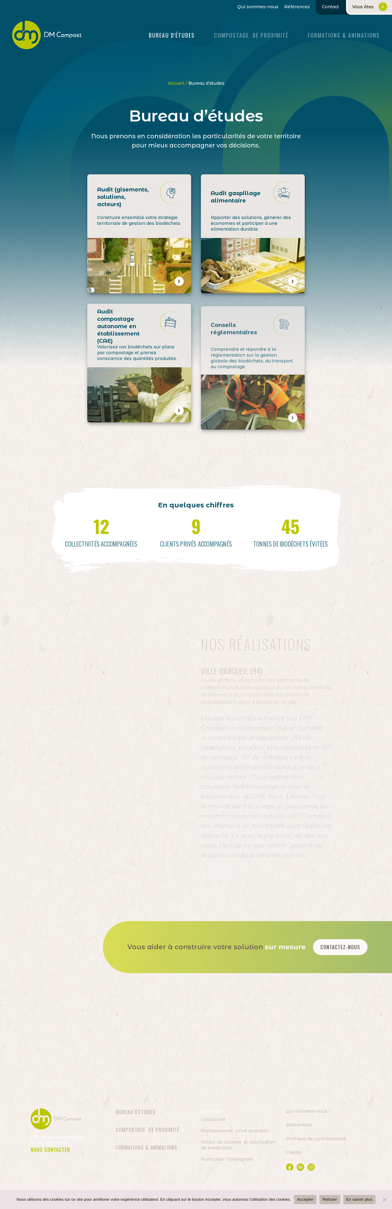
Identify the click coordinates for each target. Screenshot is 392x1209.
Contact (330, 6)
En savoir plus (359, 1199)
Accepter (305, 1199)
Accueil (176, 83)
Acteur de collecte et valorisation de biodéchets (238, 1145)
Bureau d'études (172, 35)
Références (297, 6)
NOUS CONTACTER (50, 1149)
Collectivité (213, 1119)
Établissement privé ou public (235, 1130)
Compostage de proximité (251, 35)
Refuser (329, 1199)
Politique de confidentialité (316, 1138)
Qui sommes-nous (257, 6)
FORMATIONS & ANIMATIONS (344, 35)
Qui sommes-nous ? (308, 1111)
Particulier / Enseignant (227, 1159)
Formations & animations (146, 1147)
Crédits (294, 1152)
